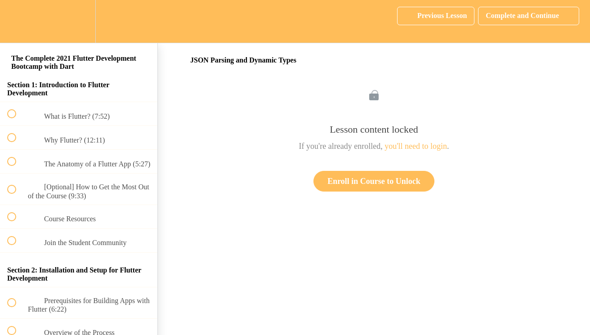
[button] (16, 21)
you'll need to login (415, 146)
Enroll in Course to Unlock (373, 181)
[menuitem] (78, 21)
